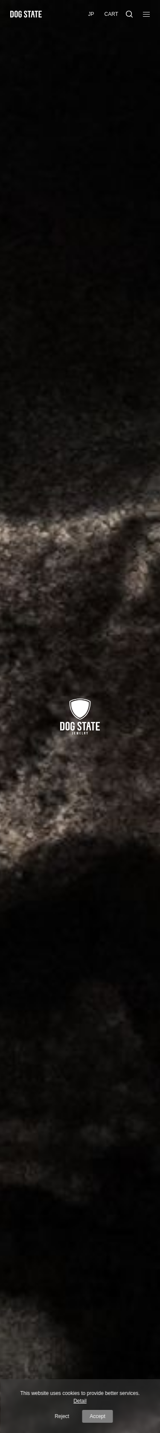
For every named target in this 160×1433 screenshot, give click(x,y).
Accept (97, 1416)
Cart (111, 14)
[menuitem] (91, 14)
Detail (80, 1401)
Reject (62, 1416)
